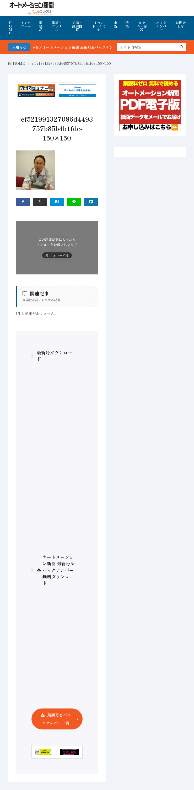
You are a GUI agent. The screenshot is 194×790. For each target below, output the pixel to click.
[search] (182, 47)
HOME (10, 27)
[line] (74, 202)
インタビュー (26, 24)
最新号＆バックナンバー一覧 (56, 719)
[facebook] (23, 202)
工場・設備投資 (77, 26)
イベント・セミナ (99, 26)
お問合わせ (181, 24)
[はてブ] (57, 202)
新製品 (40, 26)
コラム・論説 (142, 26)
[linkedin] (91, 202)
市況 (115, 24)
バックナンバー (161, 26)
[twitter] (40, 202)
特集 (127, 24)
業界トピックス (57, 26)
